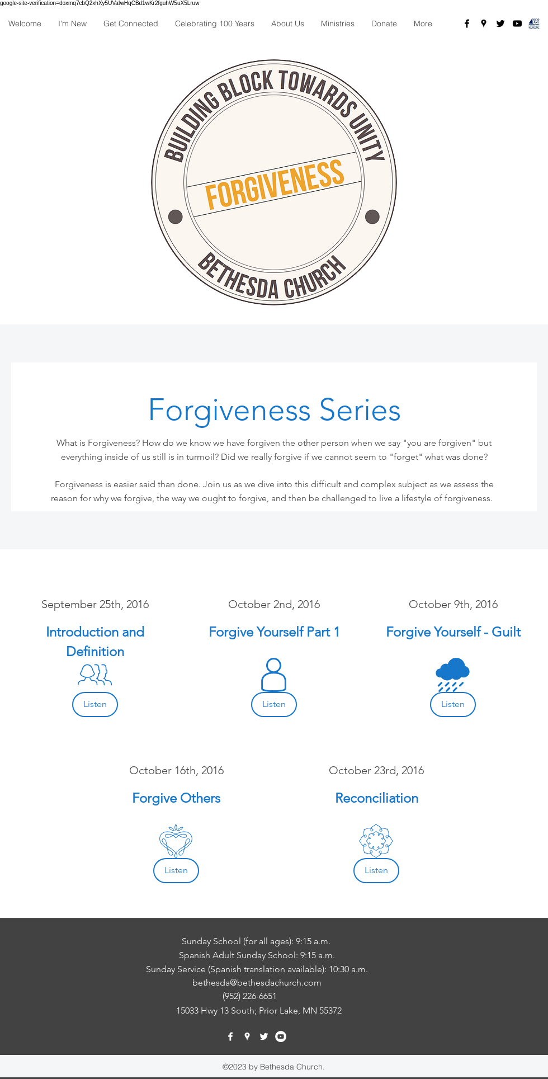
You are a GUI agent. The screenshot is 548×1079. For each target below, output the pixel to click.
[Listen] (95, 704)
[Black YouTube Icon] (517, 23)
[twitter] (500, 23)
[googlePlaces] (483, 23)
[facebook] (467, 23)
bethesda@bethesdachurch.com (257, 982)
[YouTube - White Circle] (280, 1036)
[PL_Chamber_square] (534, 23)
